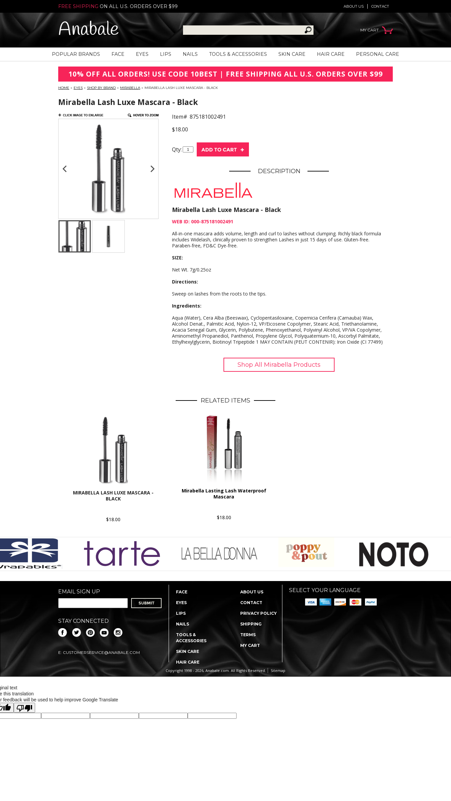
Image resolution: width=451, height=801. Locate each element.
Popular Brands (76, 54)
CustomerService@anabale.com (101, 652)
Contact (380, 6)
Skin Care (291, 54)
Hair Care (331, 54)
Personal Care (377, 54)
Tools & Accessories (238, 54)
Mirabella (130, 88)
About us (354, 6)
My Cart (250, 645)
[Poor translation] (24, 708)
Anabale (88, 29)
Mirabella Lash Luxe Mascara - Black (113, 495)
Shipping (251, 623)
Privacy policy (258, 613)
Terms (248, 634)
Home (63, 88)
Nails (190, 54)
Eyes (142, 54)
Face (117, 54)
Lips (165, 54)
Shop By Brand (101, 88)
